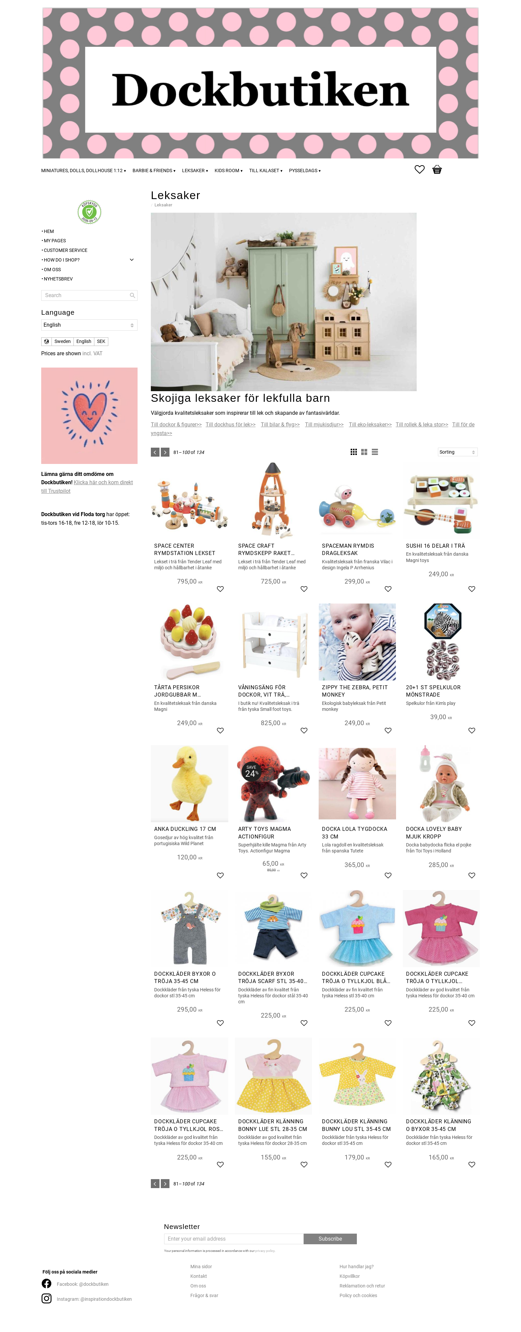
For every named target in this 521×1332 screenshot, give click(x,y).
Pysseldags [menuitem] (303, 170)
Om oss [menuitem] (52, 270)
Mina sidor (201, 1267)
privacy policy (264, 1251)
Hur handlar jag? (357, 1267)
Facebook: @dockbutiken (83, 1284)
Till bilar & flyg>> (280, 424)
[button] (423, 169)
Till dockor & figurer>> (176, 424)
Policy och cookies (358, 1295)
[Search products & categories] (89, 295)
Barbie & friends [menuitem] (152, 170)
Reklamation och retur (362, 1286)
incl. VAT (92, 353)
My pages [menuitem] (55, 241)
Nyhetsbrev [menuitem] (58, 279)
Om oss (198, 1286)
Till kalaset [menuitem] (264, 170)
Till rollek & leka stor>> (422, 424)
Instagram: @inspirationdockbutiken (94, 1299)
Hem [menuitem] (49, 231)
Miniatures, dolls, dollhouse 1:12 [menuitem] (82, 170)
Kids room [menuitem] (227, 170)
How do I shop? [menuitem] (62, 260)
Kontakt (198, 1276)
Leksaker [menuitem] (193, 170)
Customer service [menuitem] (65, 250)
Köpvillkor (350, 1276)
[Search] (133, 295)
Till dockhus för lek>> (231, 424)
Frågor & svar (204, 1295)
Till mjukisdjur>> (324, 424)
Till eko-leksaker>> (370, 424)
